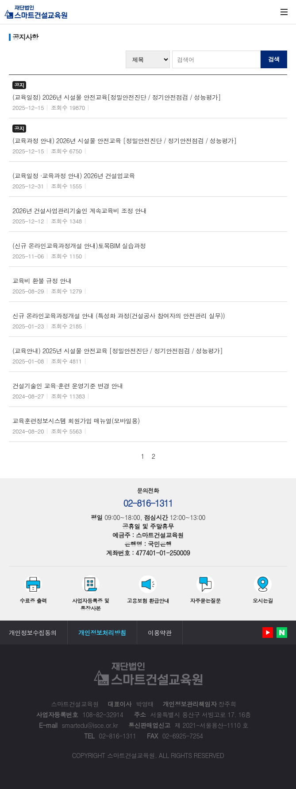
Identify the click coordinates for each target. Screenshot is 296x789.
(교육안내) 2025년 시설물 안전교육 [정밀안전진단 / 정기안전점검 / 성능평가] (117, 350)
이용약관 (160, 632)
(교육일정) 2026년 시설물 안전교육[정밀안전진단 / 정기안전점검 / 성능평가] (116, 97)
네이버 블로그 (282, 632)
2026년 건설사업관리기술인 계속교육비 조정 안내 (79, 210)
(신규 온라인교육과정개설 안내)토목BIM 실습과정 (79, 245)
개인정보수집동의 (33, 632)
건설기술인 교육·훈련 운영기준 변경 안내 (67, 385)
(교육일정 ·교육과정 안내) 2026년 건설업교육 (73, 175)
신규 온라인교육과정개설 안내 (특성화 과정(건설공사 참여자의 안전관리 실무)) (118, 315)
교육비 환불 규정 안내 (42, 280)
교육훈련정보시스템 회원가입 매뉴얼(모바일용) (76, 420)
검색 (274, 59)
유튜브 (267, 632)
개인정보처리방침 (102, 632)
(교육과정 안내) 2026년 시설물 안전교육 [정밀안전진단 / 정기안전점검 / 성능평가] (124, 140)
